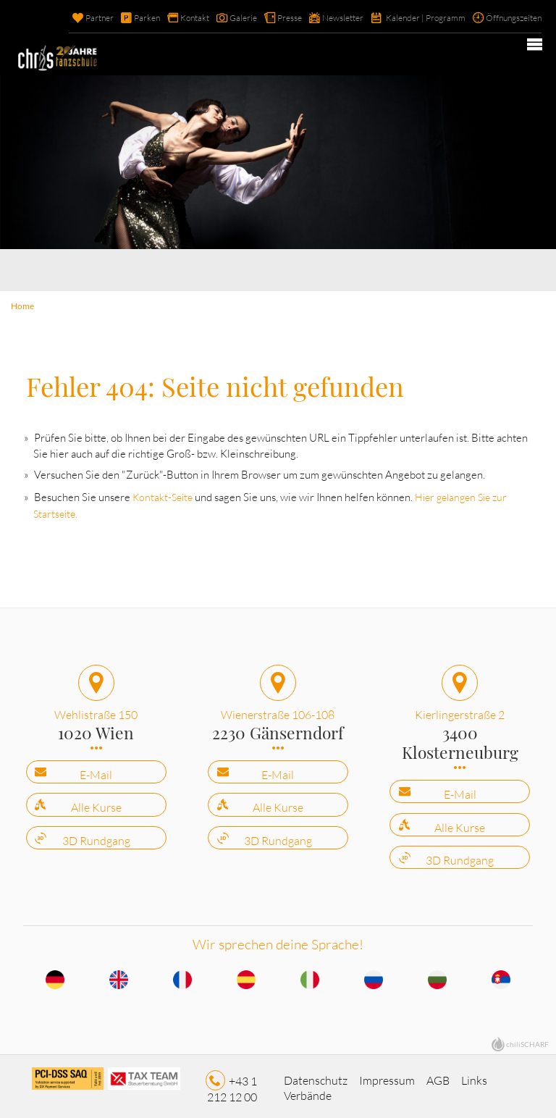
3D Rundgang (96, 836)
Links (474, 1075)
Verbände (308, 1090)
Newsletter (326, 18)
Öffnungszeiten (510, 18)
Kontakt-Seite (155, 495)
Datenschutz (316, 1075)
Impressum (387, 1075)
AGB (438, 1075)
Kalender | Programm (415, 18)
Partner (67, 18)
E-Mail (96, 770)
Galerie (219, 18)
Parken (117, 18)
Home (21, 305)
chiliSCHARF (527, 1039)
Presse (268, 18)
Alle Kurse (96, 803)
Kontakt (167, 18)
